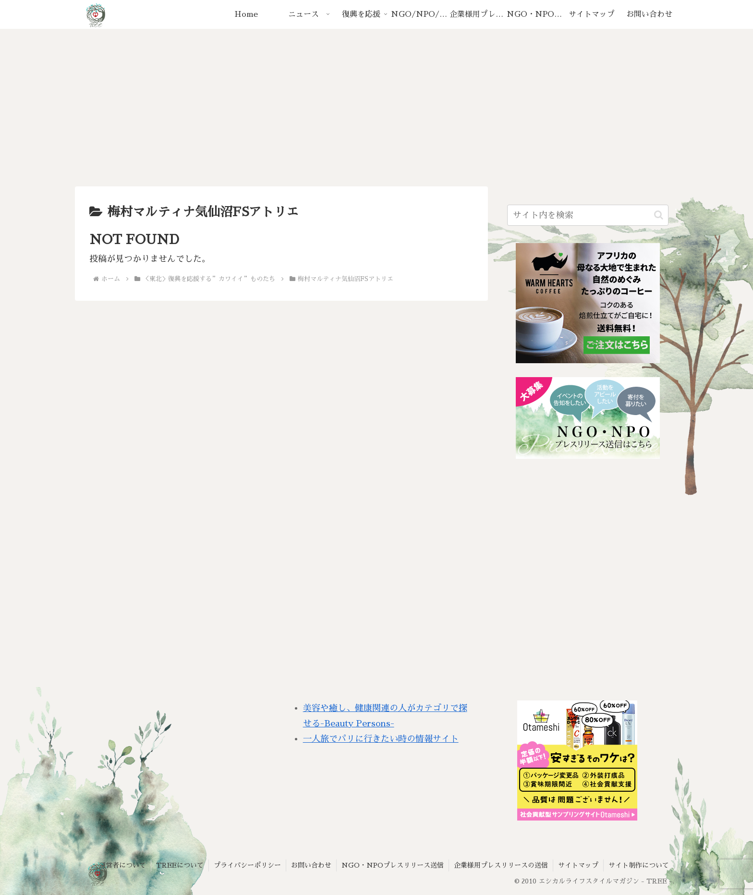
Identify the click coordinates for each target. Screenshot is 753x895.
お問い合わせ (311, 865)
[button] (658, 215)
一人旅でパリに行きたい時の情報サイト (381, 739)
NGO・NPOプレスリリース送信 (392, 865)
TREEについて (180, 865)
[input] (587, 215)
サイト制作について (638, 865)
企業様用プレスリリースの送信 (501, 865)
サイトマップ (578, 865)
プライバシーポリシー (247, 865)
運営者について (122, 865)
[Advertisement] (376, 107)
